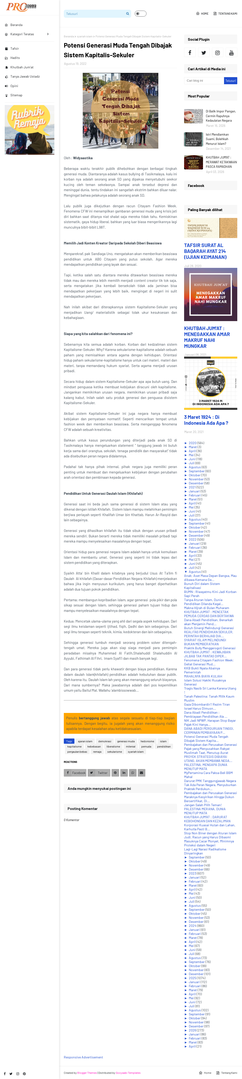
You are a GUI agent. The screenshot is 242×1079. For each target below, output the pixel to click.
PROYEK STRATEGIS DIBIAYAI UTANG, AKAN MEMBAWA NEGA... (208, 759)
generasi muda (126, 741)
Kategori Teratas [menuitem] (19, 34)
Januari (195, 491)
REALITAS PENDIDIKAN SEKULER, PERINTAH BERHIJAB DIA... (208, 634)
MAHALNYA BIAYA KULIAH (203, 676)
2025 (193, 978)
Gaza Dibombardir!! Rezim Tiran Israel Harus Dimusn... (207, 706)
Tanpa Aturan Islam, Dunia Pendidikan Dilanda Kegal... (203, 602)
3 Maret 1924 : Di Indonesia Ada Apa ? (206, 420)
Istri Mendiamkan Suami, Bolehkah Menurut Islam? (217, 139)
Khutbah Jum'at (19, 67)
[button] (141, 14)
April (192, 451)
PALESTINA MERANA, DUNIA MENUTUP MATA (205, 811)
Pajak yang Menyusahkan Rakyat (207, 749)
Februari (195, 495)
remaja (97, 751)
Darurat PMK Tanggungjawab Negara (210, 781)
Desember (196, 483)
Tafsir (12, 48)
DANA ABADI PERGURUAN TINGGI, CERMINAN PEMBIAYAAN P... (209, 730)
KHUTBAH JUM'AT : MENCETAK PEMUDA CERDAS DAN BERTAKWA (209, 614)
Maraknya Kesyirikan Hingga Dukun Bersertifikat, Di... (209, 799)
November (196, 479)
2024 (193, 926)
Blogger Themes (87, 1072)
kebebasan (94, 746)
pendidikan (164, 746)
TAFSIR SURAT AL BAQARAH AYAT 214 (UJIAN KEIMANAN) (205, 251)
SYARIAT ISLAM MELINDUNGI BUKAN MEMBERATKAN (205, 642)
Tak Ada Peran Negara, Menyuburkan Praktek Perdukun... (210, 787)
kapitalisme (74, 746)
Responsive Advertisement (83, 1057)
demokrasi (104, 741)
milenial (130, 746)
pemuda (146, 746)
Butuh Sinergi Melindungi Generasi (209, 628)
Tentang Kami (225, 13)
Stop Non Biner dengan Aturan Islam (210, 833)
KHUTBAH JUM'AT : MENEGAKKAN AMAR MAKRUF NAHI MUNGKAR (207, 337)
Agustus (195, 467)
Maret (193, 447)
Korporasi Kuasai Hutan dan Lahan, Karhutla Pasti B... (209, 827)
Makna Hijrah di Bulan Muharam (206, 608)
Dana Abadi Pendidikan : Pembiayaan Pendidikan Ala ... (205, 714)
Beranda (69, 36)
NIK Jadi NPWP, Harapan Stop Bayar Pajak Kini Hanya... (210, 722)
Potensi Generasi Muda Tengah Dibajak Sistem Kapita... (206, 738)
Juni (192, 459)
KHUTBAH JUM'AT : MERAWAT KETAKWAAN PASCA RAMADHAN (221, 161)
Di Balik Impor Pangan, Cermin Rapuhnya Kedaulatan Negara (221, 115)
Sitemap (13, 95)
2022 (193, 539)
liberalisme (113, 746)
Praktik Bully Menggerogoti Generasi (210, 648)
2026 (193, 1030)
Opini (11, 86)
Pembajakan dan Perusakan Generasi (210, 745)
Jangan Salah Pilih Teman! (203, 805)
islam (163, 741)
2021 (192, 487)
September (197, 471)
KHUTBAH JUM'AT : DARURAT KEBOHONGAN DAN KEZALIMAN (207, 819)
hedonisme (147, 741)
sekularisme (114, 751)
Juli (192, 463)
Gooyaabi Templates (128, 1072)
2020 (193, 443)
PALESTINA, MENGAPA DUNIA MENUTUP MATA (205, 767)
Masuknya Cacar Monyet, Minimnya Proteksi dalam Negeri (209, 843)
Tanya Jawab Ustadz (22, 76)
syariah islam (85, 36)
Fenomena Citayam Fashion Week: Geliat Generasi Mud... (209, 662)
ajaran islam (85, 741)
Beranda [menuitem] (13, 25)
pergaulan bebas (77, 751)
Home (202, 13)
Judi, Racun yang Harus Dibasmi (207, 837)
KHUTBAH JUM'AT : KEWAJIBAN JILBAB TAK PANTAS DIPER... (207, 654)
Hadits (12, 58)
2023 (193, 873)
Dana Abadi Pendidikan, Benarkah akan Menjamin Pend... (208, 622)
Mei (191, 455)
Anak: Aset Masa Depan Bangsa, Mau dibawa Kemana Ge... (210, 578)
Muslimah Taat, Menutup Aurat (206, 753)
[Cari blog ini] (204, 80)
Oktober (195, 475)
